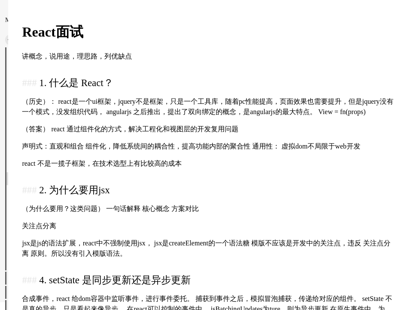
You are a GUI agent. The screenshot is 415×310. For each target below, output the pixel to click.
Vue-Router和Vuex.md (39, 250)
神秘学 (17, 278)
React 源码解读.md (36, 164)
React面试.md (30, 179)
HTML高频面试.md (37, 108)
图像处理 (20, 292)
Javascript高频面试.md (40, 122)
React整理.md (30, 193)
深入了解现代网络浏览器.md (48, 51)
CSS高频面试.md (34, 93)
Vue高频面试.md (33, 264)
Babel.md (24, 79)
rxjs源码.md (27, 207)
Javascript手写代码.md (40, 136)
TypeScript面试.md (35, 221)
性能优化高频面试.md (40, 65)
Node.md (24, 150)
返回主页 (38, 20)
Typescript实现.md (35, 235)
